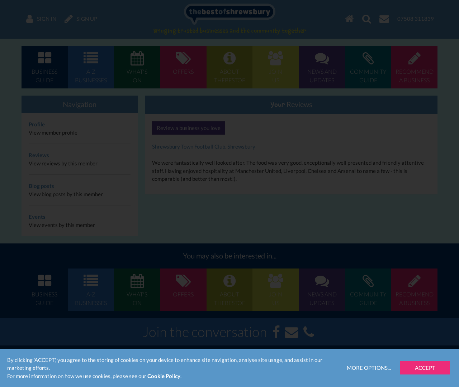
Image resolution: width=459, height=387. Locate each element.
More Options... (369, 367)
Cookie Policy (163, 376)
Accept (425, 367)
